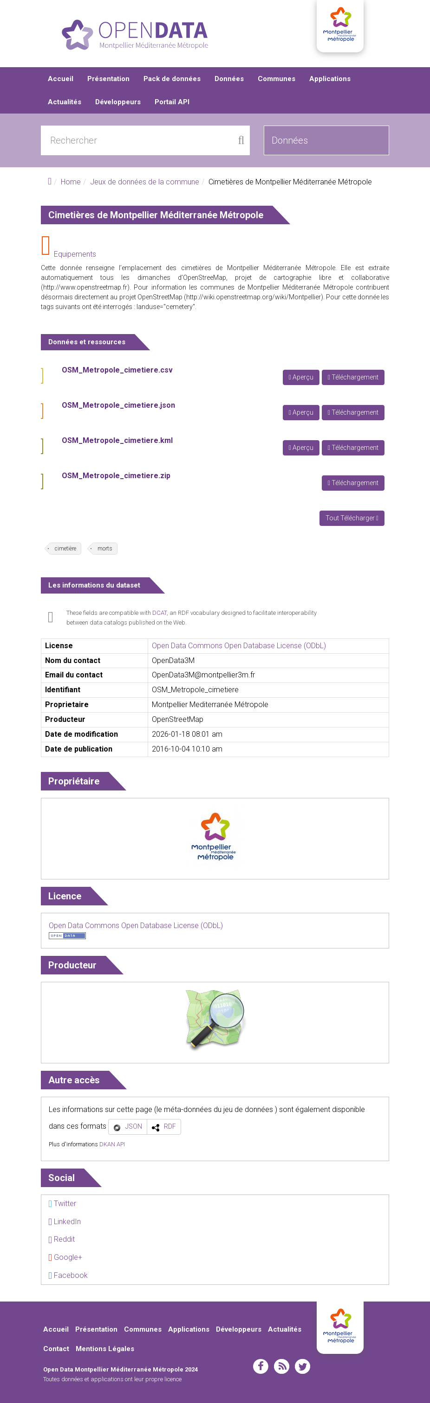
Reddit (61, 1239)
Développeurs (118, 102)
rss (281, 1366)
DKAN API (112, 1144)
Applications (330, 79)
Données (229, 79)
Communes (276, 79)
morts (105, 548)
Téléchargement (353, 377)
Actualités (64, 102)
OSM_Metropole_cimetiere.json (118, 405)
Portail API (172, 102)
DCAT (159, 612)
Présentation (108, 79)
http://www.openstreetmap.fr (85, 287)
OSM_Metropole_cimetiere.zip (116, 475)
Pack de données (172, 79)
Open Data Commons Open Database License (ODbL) (239, 645)
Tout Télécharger (352, 518)
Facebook (68, 1275)
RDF (170, 1126)
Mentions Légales (105, 1349)
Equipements (75, 254)
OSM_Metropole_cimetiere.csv (117, 370)
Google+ (65, 1257)
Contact (56, 1349)
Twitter (62, 1203)
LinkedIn (64, 1221)
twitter (302, 1366)
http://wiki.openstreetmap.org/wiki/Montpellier (253, 297)
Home (71, 181)
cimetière (65, 548)
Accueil (60, 79)
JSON (133, 1126)
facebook (260, 1366)
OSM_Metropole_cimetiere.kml (117, 440)
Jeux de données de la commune (144, 181)
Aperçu (301, 377)
